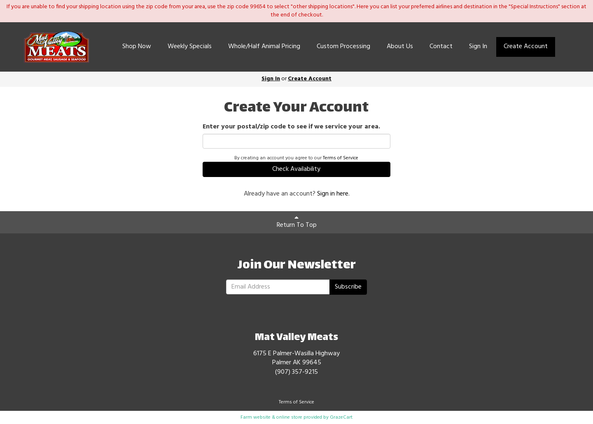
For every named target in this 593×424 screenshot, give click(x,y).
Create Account (526, 46)
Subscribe (348, 287)
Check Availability (296, 169)
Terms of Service (340, 158)
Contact (441, 46)
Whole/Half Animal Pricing (264, 46)
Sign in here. (333, 194)
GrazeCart (341, 417)
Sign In (478, 46)
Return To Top (297, 222)
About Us (400, 46)
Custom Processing (343, 46)
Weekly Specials (190, 46)
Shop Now (136, 46)
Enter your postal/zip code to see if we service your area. (291, 127)
